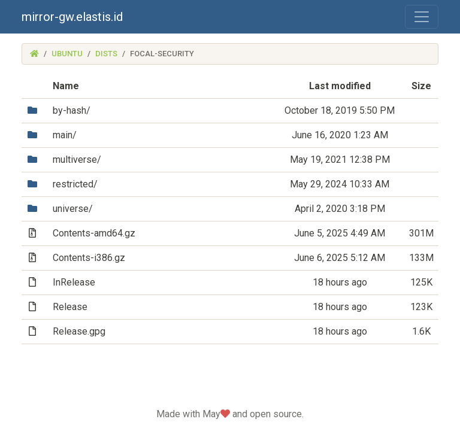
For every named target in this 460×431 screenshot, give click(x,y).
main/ (65, 135)
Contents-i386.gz (89, 257)
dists (106, 53)
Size (421, 86)
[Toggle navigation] (421, 17)
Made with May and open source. (230, 414)
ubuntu (67, 53)
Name (66, 86)
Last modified (340, 86)
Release (70, 306)
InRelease (74, 282)
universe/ (73, 208)
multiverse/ (77, 159)
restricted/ (75, 184)
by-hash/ (71, 110)
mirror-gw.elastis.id (72, 17)
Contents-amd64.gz (94, 233)
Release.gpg (79, 331)
